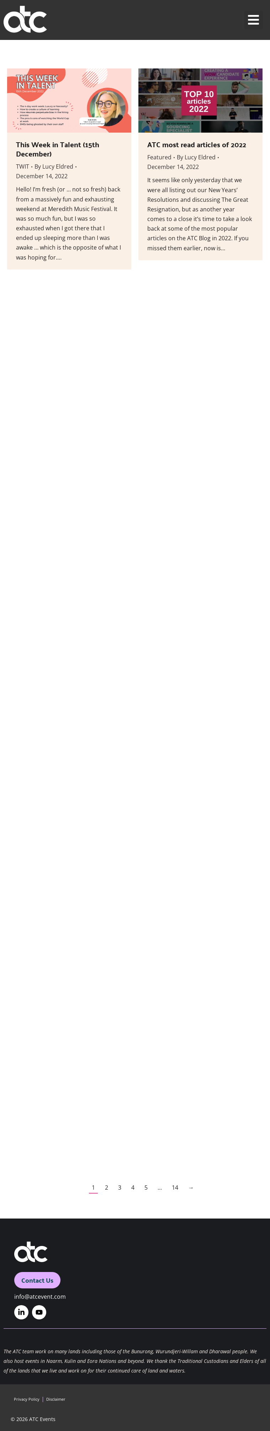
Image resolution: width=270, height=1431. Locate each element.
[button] (253, 20)
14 (175, 1187)
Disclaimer (55, 1399)
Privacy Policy (26, 1399)
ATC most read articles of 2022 (196, 144)
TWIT (22, 166)
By (54, 166)
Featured (159, 157)
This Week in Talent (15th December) (57, 149)
